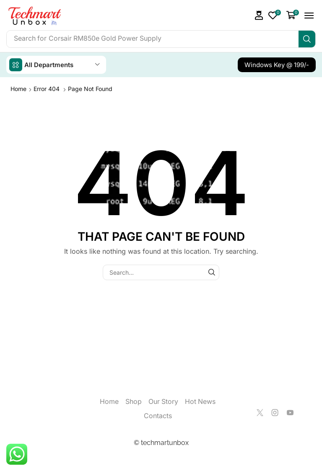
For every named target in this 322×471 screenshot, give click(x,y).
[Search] (307, 39)
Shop (133, 402)
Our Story (163, 402)
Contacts (158, 416)
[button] (259, 15)
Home (18, 88)
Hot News (200, 402)
